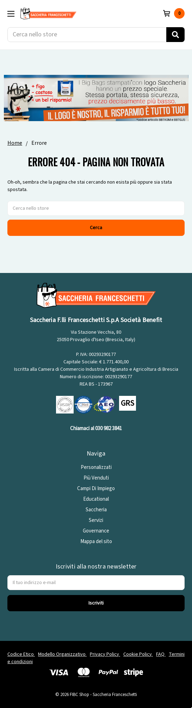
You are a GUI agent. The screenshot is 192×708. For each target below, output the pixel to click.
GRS (127, 403)
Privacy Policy (105, 654)
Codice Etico (21, 654)
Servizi (96, 520)
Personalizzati (96, 467)
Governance (96, 531)
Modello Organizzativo (62, 654)
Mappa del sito (96, 541)
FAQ (161, 654)
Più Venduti (96, 478)
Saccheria (96, 509)
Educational (96, 499)
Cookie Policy (138, 654)
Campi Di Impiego (96, 488)
